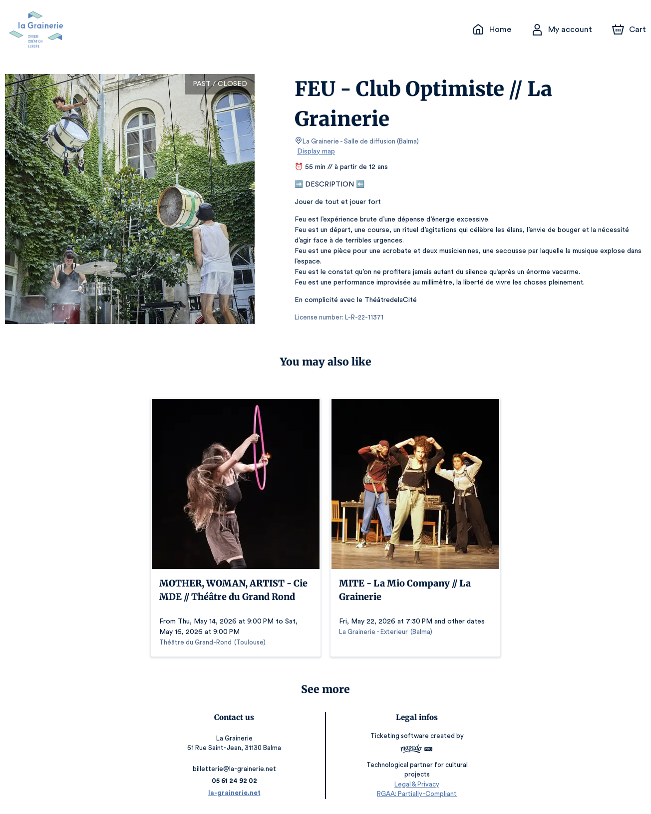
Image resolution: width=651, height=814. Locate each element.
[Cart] (630, 30)
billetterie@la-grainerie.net (234, 768)
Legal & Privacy (417, 784)
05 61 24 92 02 (234, 780)
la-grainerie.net (234, 792)
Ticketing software (401, 739)
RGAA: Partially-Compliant (417, 794)
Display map (316, 152)
